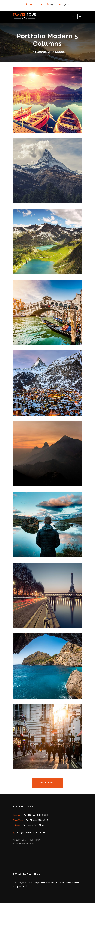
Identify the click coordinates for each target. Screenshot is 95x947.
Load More (47, 782)
